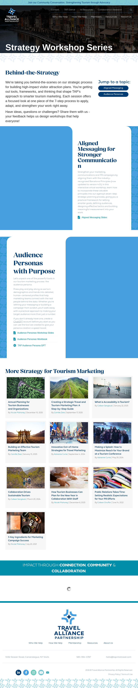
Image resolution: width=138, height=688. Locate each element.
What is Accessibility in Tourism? (112, 402)
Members (95, 17)
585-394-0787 (83, 657)
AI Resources (86, 10)
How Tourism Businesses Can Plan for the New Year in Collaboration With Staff (67, 495)
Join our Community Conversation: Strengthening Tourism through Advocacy (69, 2)
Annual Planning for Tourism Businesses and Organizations (19, 405)
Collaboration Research (109, 10)
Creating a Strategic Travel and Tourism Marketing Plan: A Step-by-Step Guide (68, 405)
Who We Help (59, 17)
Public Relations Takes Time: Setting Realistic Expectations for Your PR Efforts (111, 495)
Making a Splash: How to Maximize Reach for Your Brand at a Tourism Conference (112, 450)
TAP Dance (69, 10)
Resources (110, 17)
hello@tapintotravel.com (118, 657)
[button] (128, 9)
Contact (54, 10)
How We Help (78, 17)
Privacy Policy (114, 674)
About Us (125, 17)
